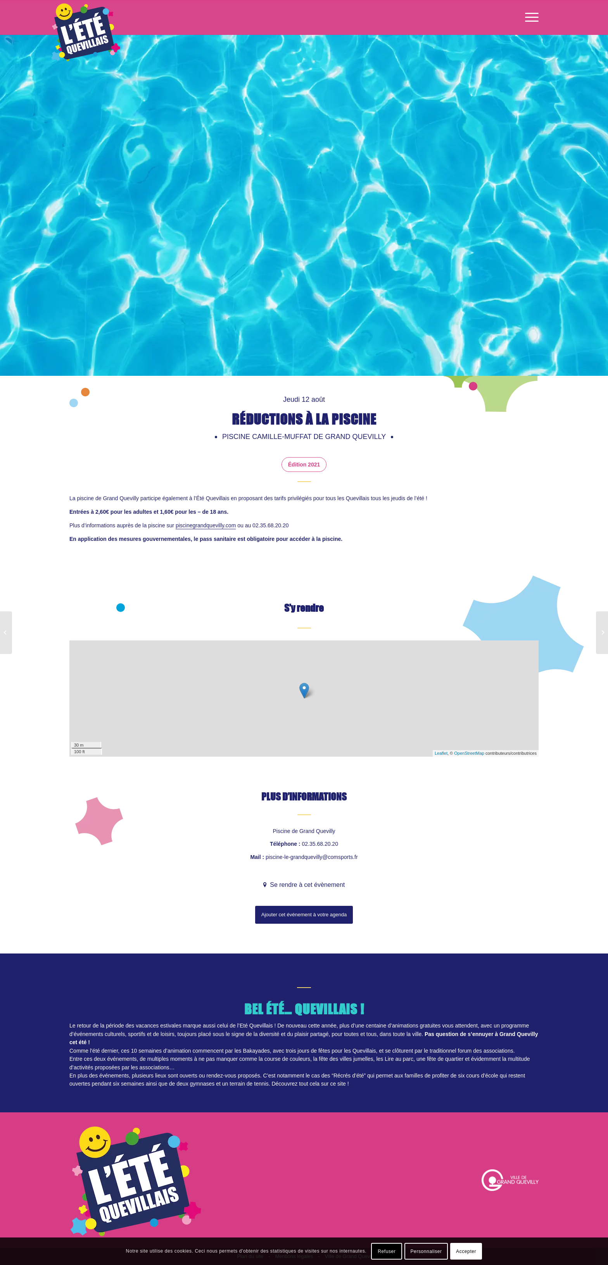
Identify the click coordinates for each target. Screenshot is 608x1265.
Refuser (387, 1251)
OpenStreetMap (469, 753)
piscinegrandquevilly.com (206, 525)
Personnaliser (426, 1251)
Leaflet (441, 753)
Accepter (466, 1251)
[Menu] (529, 17)
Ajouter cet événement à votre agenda (304, 914)
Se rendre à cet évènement (306, 884)
